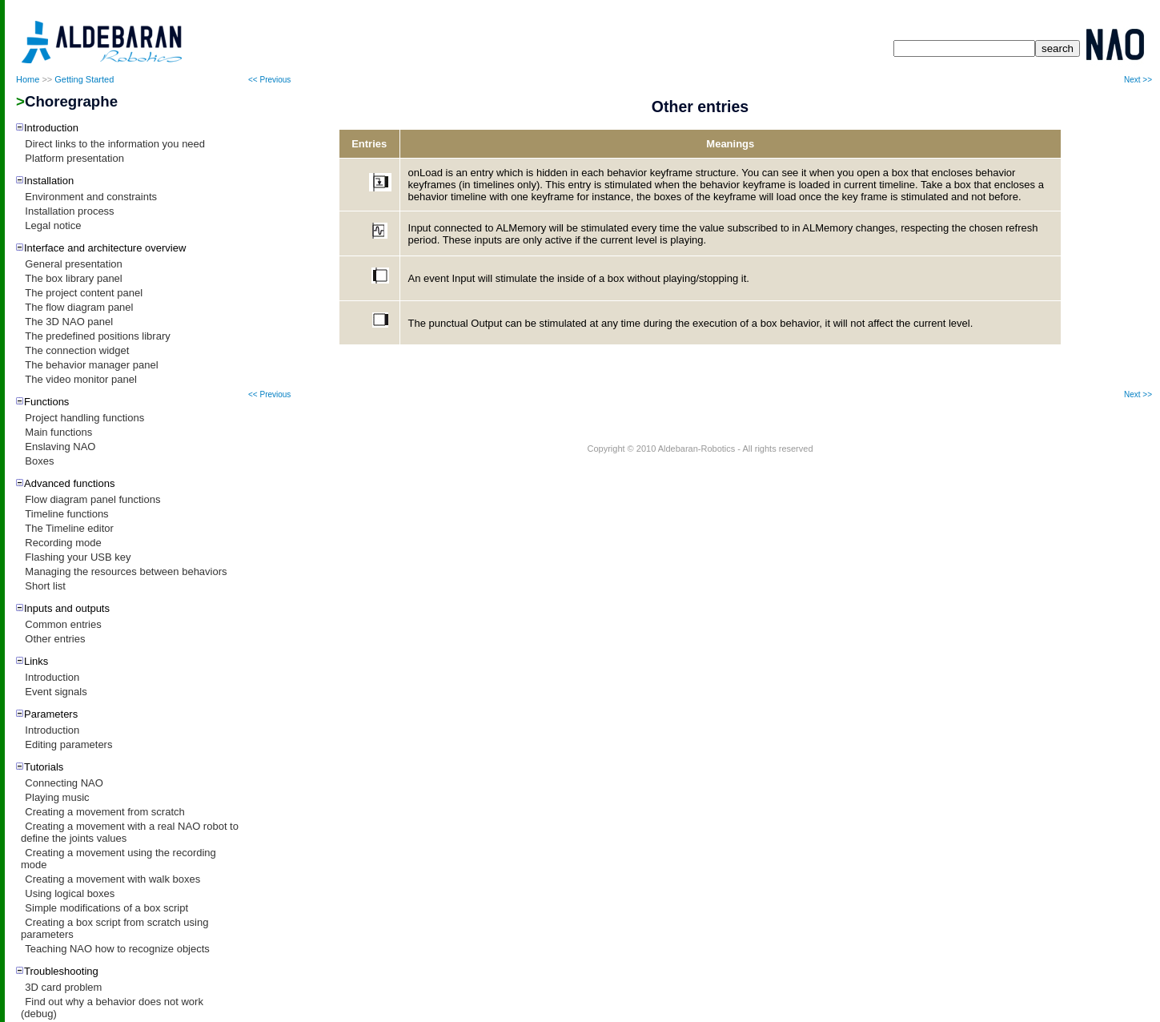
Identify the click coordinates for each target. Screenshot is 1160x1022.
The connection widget (77, 350)
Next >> (1138, 79)
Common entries (63, 624)
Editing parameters (68, 744)
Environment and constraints (91, 197)
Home (27, 79)
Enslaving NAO (60, 447)
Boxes (39, 461)
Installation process (69, 211)
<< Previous (269, 79)
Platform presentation (74, 158)
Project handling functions (84, 418)
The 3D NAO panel (69, 322)
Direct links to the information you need (115, 144)
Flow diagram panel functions (92, 499)
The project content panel (83, 293)
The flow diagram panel (79, 307)
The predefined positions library (97, 336)
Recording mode (63, 543)
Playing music (57, 797)
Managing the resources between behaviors (126, 571)
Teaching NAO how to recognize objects (117, 949)
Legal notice (53, 225)
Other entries (55, 639)
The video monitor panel (80, 379)
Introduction (52, 677)
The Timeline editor (69, 528)
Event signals (55, 692)
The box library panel (73, 278)
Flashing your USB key (77, 557)
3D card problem (63, 987)
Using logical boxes (69, 893)
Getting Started (84, 79)
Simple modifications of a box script (106, 908)
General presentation (73, 264)
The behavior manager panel (91, 365)
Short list (45, 586)
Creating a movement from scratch (104, 812)
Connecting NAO (64, 783)
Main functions (58, 432)
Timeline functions (66, 514)
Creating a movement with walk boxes (112, 879)
